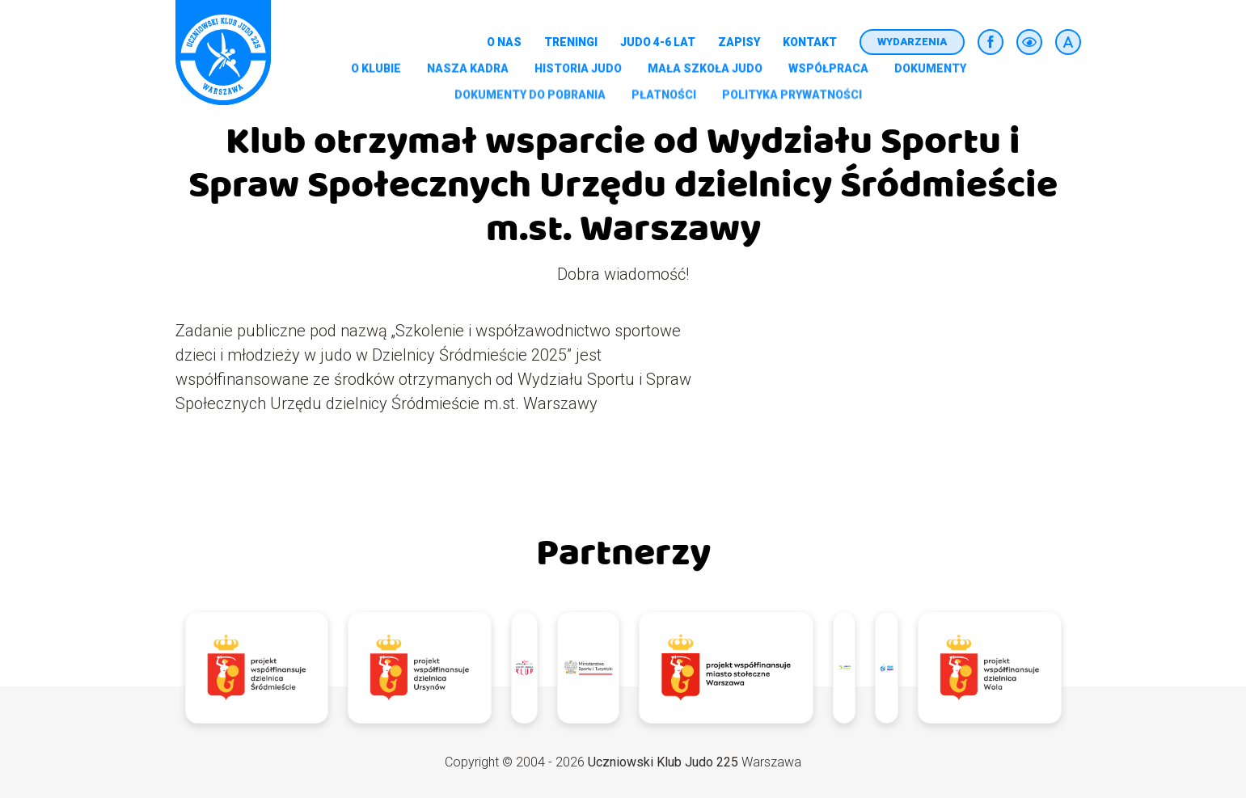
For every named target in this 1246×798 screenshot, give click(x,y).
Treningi (571, 42)
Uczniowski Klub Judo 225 (663, 762)
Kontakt (810, 42)
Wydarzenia (912, 42)
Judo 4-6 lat (657, 42)
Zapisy (739, 42)
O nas (504, 42)
